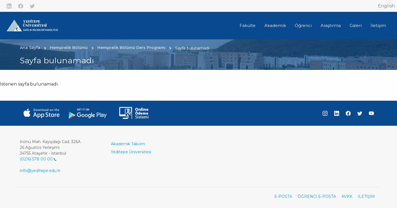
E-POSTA (283, 196)
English (386, 6)
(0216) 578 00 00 (38, 159)
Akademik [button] (275, 25)
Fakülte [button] (248, 25)
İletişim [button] (378, 25)
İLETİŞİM (366, 196)
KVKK (347, 196)
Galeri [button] (356, 25)
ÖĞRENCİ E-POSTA (317, 196)
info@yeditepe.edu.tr (40, 170)
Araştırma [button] (331, 25)
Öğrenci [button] (303, 25)
